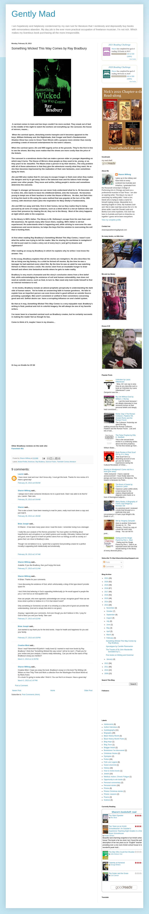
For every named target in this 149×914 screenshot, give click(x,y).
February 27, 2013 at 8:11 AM (29, 569)
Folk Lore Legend (110, 762)
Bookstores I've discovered (114, 750)
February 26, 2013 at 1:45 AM (29, 516)
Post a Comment (21, 686)
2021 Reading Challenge (119, 44)
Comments (108, 567)
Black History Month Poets (114, 739)
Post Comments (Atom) (31, 695)
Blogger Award (109, 748)
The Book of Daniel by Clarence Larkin (124, 486)
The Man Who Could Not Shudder (122, 852)
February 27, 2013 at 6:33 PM (29, 638)
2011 (106, 667)
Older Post (88, 691)
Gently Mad (33, 14)
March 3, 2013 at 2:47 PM (27, 681)
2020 (106, 582)
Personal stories (110, 785)
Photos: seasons (110, 794)
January (109, 659)
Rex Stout (114, 817)
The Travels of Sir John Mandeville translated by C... (119, 651)
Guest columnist (110, 765)
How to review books (112, 771)
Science (107, 800)
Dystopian (107, 756)
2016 (106, 595)
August (109, 618)
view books (132, 59)
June (108, 625)
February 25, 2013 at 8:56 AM (29, 483)
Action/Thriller (22, 462)
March (109, 635)
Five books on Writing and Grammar (120, 655)
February (110, 638)
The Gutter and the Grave (118, 873)
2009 (106, 674)
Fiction (106, 759)
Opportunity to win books (113, 780)
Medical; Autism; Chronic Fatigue (116, 777)
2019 (106, 585)
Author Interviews (110, 727)
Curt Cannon (115, 875)
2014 (106, 602)
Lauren (21, 474)
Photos (106, 788)
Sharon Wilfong (24, 491)
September (110, 615)
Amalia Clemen (109, 835)
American (31, 462)
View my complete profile (111, 220)
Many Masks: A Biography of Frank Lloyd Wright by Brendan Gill (126, 504)
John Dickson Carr (116, 854)
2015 (106, 598)
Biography (108, 733)
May (108, 628)
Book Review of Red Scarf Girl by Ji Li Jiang (126, 453)
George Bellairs (115, 865)
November (110, 608)
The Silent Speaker (116, 816)
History (106, 768)
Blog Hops (108, 742)
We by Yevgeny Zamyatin (125, 521)
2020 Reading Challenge (119, 67)
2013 (106, 605)
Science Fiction (51, 462)
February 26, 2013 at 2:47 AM (29, 554)
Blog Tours (108, 745)
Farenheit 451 (17, 448)
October (109, 611)
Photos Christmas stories (113, 791)
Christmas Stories (110, 753)
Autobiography (109, 730)
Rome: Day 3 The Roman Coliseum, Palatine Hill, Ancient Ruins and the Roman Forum (125, 417)
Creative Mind (23, 645)
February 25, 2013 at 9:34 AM (29, 500)
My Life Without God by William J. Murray (125, 398)
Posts (106, 562)
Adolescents (108, 724)
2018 (106, 588)
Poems (106, 797)
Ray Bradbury (40, 462)
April (108, 631)
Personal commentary (112, 783)
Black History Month (111, 736)
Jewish (106, 774)
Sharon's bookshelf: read (124, 812)
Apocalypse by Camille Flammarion (119, 646)
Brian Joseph (23, 524)
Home (52, 691)
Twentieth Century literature (66, 462)
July (108, 621)
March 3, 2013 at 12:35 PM (28, 659)
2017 (106, 592)
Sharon (21, 507)
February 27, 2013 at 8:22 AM (29, 619)
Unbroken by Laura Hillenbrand (123, 381)
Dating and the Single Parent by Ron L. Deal (124, 539)
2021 (106, 578)
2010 (106, 670)
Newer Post (16, 691)
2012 (106, 663)
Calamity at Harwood (117, 863)
